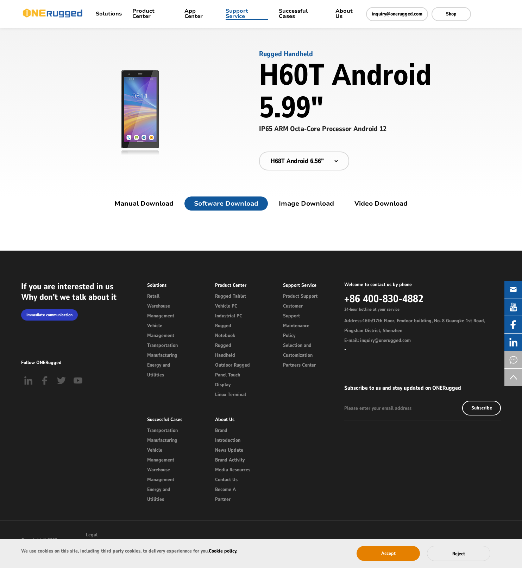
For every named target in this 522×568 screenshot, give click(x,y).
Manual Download (144, 203)
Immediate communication (49, 315)
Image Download (306, 203)
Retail (153, 296)
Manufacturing (162, 355)
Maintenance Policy (296, 330)
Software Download (226, 203)
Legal (92, 534)
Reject (458, 553)
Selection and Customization (298, 350)
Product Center (143, 14)
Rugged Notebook (225, 330)
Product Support (300, 296)
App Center (193, 14)
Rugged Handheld (225, 350)
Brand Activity (230, 460)
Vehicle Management (160, 330)
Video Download (381, 203)
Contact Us (226, 479)
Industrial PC (228, 315)
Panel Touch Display (227, 380)
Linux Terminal (230, 394)
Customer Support (293, 311)
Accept (388, 553)
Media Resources (232, 469)
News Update (229, 450)
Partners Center (299, 365)
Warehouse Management (160, 311)
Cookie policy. (223, 551)
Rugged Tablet (230, 296)
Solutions (109, 14)
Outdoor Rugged (232, 365)
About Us (344, 14)
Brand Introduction (227, 435)
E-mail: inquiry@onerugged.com (377, 340)
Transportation (162, 345)
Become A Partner (225, 494)
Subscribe (481, 408)
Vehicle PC (226, 306)
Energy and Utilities (158, 370)
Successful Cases (293, 14)
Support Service (237, 14)
